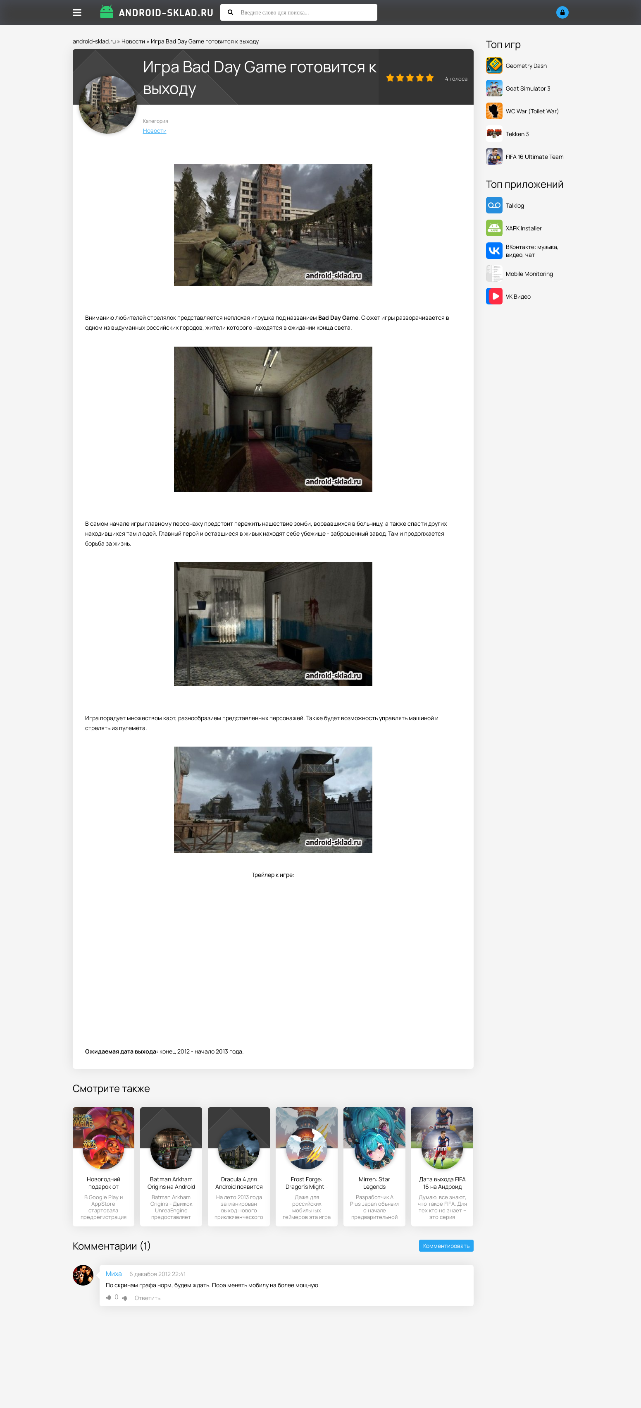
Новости (133, 41)
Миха (114, 1273)
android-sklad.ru (94, 41)
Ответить (147, 1298)
